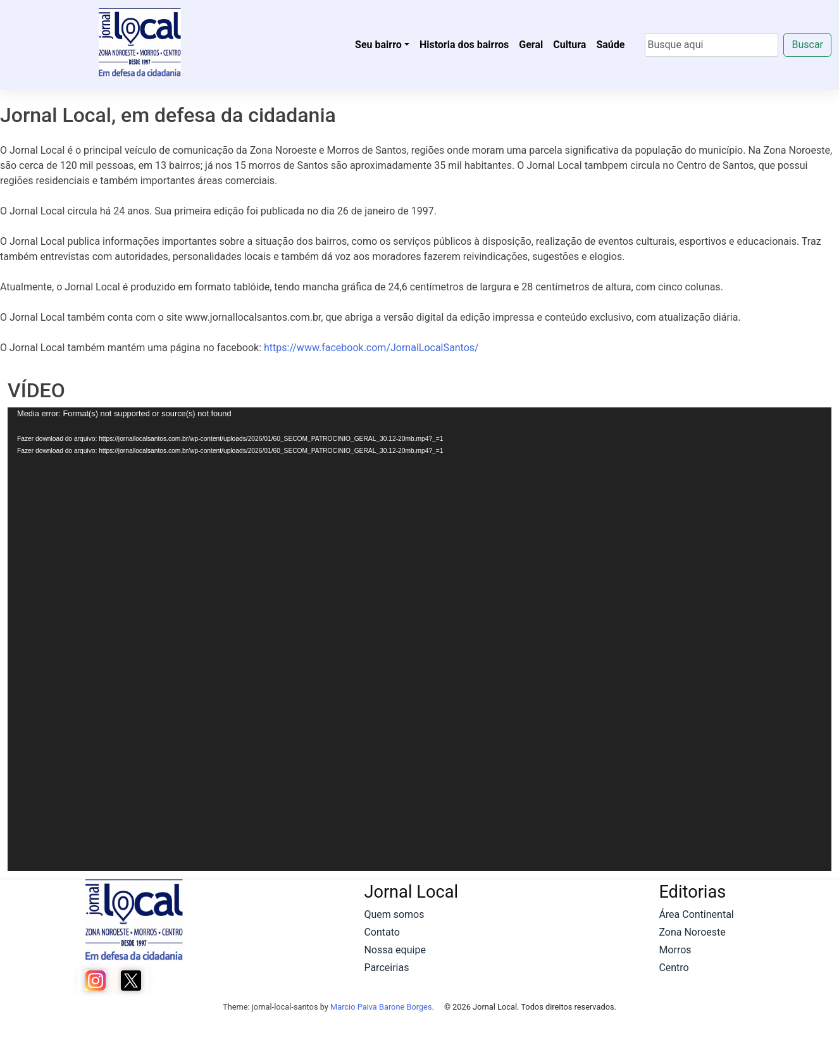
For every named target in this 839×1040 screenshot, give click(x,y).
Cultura (569, 45)
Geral (531, 45)
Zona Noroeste (692, 932)
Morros (675, 950)
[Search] (711, 45)
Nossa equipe (394, 950)
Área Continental (696, 914)
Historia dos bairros (464, 45)
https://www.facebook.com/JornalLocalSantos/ (371, 348)
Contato (382, 932)
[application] (419, 638)
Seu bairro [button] (378, 45)
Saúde (610, 45)
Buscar (807, 45)
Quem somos (394, 914)
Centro (673, 968)
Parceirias (386, 968)
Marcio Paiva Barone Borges (381, 1007)
